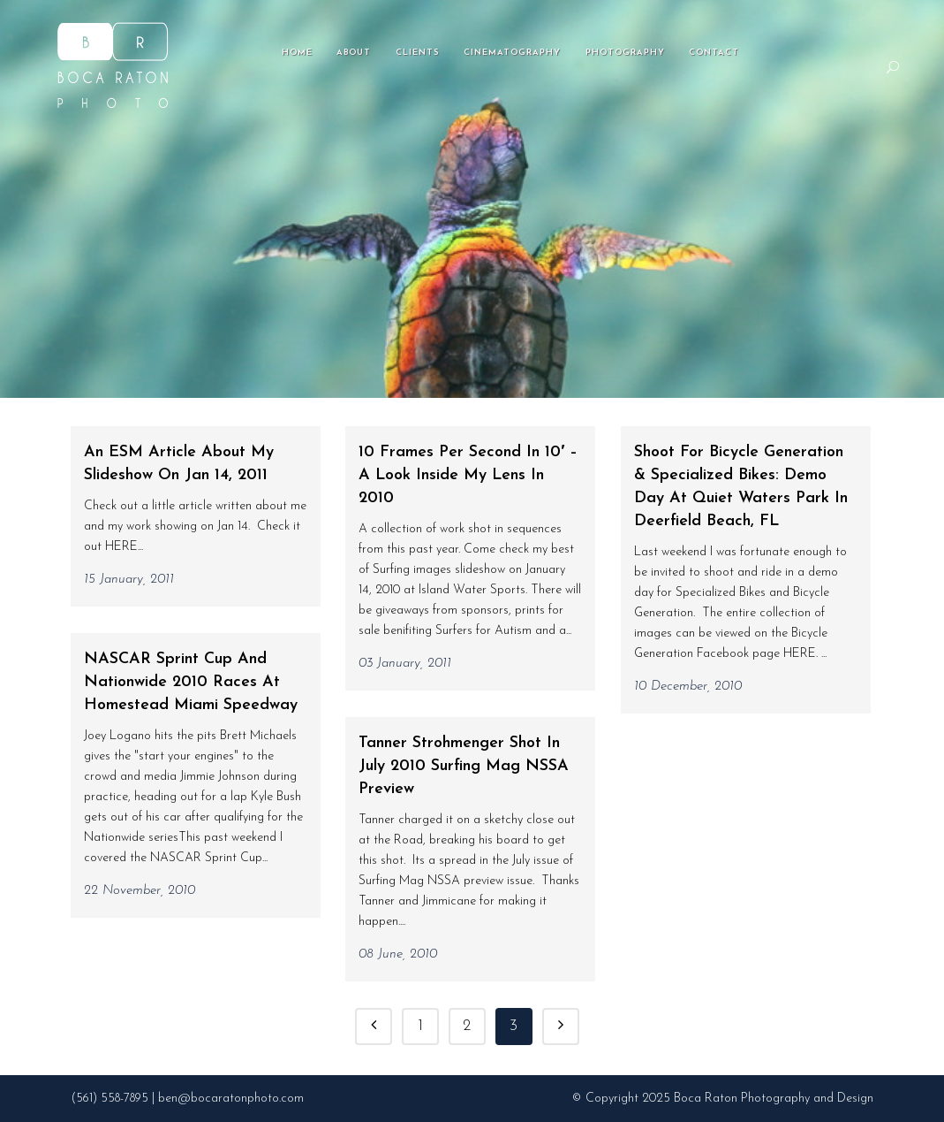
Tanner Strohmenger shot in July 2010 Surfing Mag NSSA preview (464, 766)
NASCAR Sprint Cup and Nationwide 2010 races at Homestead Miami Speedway (191, 682)
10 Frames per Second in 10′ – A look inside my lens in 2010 (468, 475)
